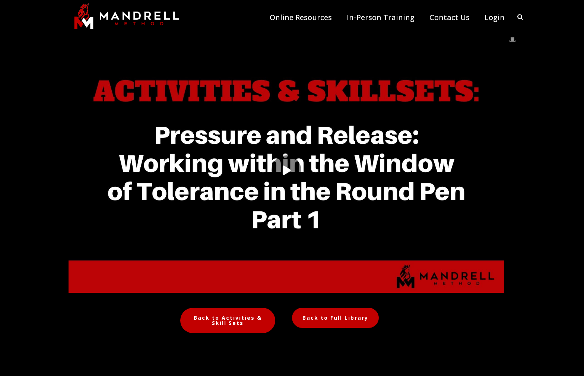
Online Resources (301, 17)
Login (495, 17)
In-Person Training (381, 17)
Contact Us (449, 17)
